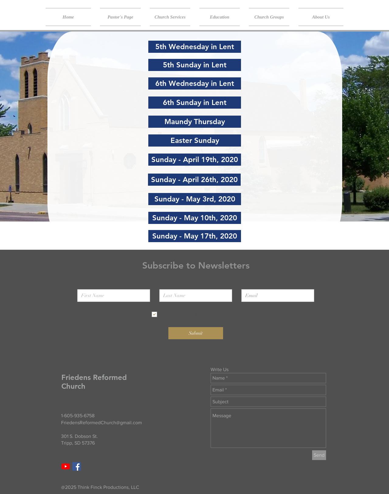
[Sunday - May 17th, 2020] (194, 236)
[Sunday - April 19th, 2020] (194, 160)
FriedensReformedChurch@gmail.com (101, 422)
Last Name (170, 284)
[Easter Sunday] (194, 140)
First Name (88, 284)
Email (247, 284)
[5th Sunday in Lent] (194, 65)
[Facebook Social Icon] (76, 466)
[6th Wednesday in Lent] (194, 83)
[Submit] (195, 333)
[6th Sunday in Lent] (194, 102)
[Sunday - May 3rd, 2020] (194, 199)
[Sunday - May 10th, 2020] (194, 218)
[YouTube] (65, 466)
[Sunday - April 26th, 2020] (194, 180)
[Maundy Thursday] (194, 122)
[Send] (319, 455)
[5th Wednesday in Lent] (194, 47)
